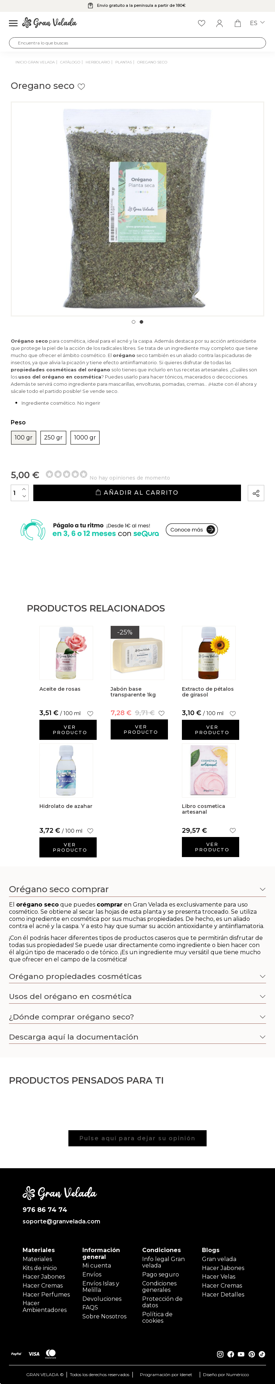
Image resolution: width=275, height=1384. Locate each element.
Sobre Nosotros (104, 1316)
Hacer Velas (218, 1276)
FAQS (90, 1307)
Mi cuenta (96, 1265)
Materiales (37, 1259)
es (257, 23)
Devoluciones (101, 1298)
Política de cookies (157, 1317)
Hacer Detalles (223, 1294)
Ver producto (70, 729)
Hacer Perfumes (46, 1294)
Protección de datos (162, 1302)
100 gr (24, 437)
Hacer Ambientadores (45, 1306)
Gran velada (219, 1259)
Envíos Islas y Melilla (100, 1286)
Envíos (91, 1274)
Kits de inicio (40, 1268)
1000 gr (85, 437)
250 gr (53, 437)
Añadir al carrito (137, 492)
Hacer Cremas (43, 1285)
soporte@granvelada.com (60, 1221)
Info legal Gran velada (163, 1262)
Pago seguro (160, 1274)
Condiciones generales (159, 1286)
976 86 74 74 (45, 1210)
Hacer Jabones (44, 1276)
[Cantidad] (20, 493)
